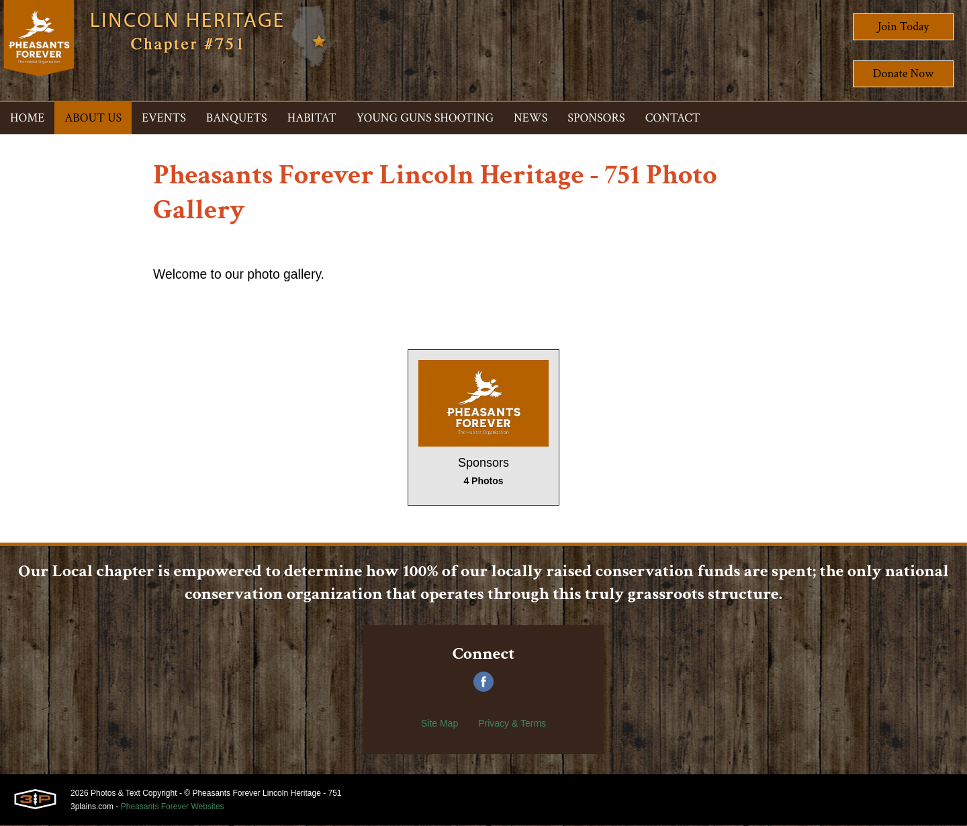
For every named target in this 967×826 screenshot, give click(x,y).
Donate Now (903, 73)
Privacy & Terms (512, 724)
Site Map (439, 724)
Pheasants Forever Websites (172, 807)
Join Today (903, 26)
